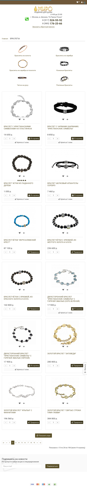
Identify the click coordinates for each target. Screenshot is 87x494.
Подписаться (52, 466)
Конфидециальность (16, 476)
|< (3, 443)
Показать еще (43, 435)
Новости (74, 476)
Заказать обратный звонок (43, 27)
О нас (28, 476)
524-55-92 (52, 20)
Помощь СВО (64, 476)
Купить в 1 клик (22, 142)
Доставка (44, 476)
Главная (5, 39)
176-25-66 (52, 23)
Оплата (35, 476)
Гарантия (53, 476)
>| (40, 443)
